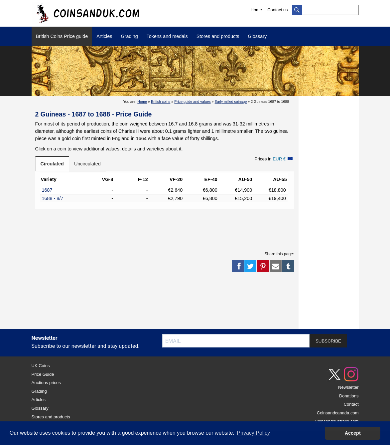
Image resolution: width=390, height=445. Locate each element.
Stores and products (217, 36)
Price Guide (43, 374)
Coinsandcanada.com (338, 412)
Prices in (270, 158)
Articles (104, 36)
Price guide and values (192, 102)
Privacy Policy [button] (253, 433)
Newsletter (348, 387)
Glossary (257, 36)
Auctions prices (46, 382)
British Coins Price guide (62, 36)
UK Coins (41, 365)
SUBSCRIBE (328, 340)
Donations (349, 395)
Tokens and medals (167, 36)
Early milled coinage (231, 102)
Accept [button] (353, 433)
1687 (47, 190)
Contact (351, 404)
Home (256, 9)
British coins (160, 102)
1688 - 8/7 (53, 198)
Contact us (277, 9)
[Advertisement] (165, 229)
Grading (129, 36)
